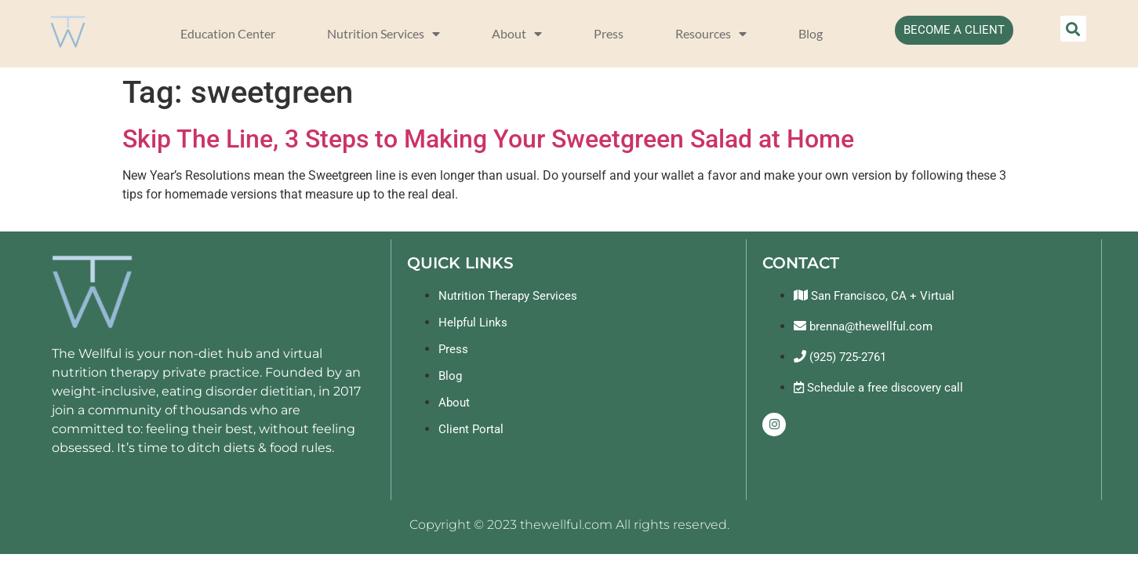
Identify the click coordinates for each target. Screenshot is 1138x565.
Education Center (227, 33)
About (517, 34)
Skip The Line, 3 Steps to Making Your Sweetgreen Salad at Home (488, 139)
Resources (711, 34)
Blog (810, 33)
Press (609, 33)
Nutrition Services (383, 34)
